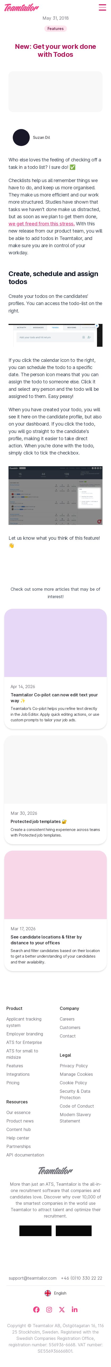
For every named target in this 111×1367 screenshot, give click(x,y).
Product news (20, 1121)
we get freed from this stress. (41, 223)
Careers (67, 1019)
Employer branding (24, 1033)
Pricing (12, 1082)
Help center (17, 1138)
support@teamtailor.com (33, 1278)
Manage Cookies (76, 1074)
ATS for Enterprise (24, 1042)
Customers (70, 1027)
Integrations (18, 1074)
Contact (68, 1036)
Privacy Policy (74, 1065)
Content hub (18, 1129)
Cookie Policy (73, 1082)
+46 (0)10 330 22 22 (81, 1278)
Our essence (18, 1112)
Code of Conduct (77, 1106)
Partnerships (18, 1146)
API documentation (25, 1155)
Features (14, 1065)
